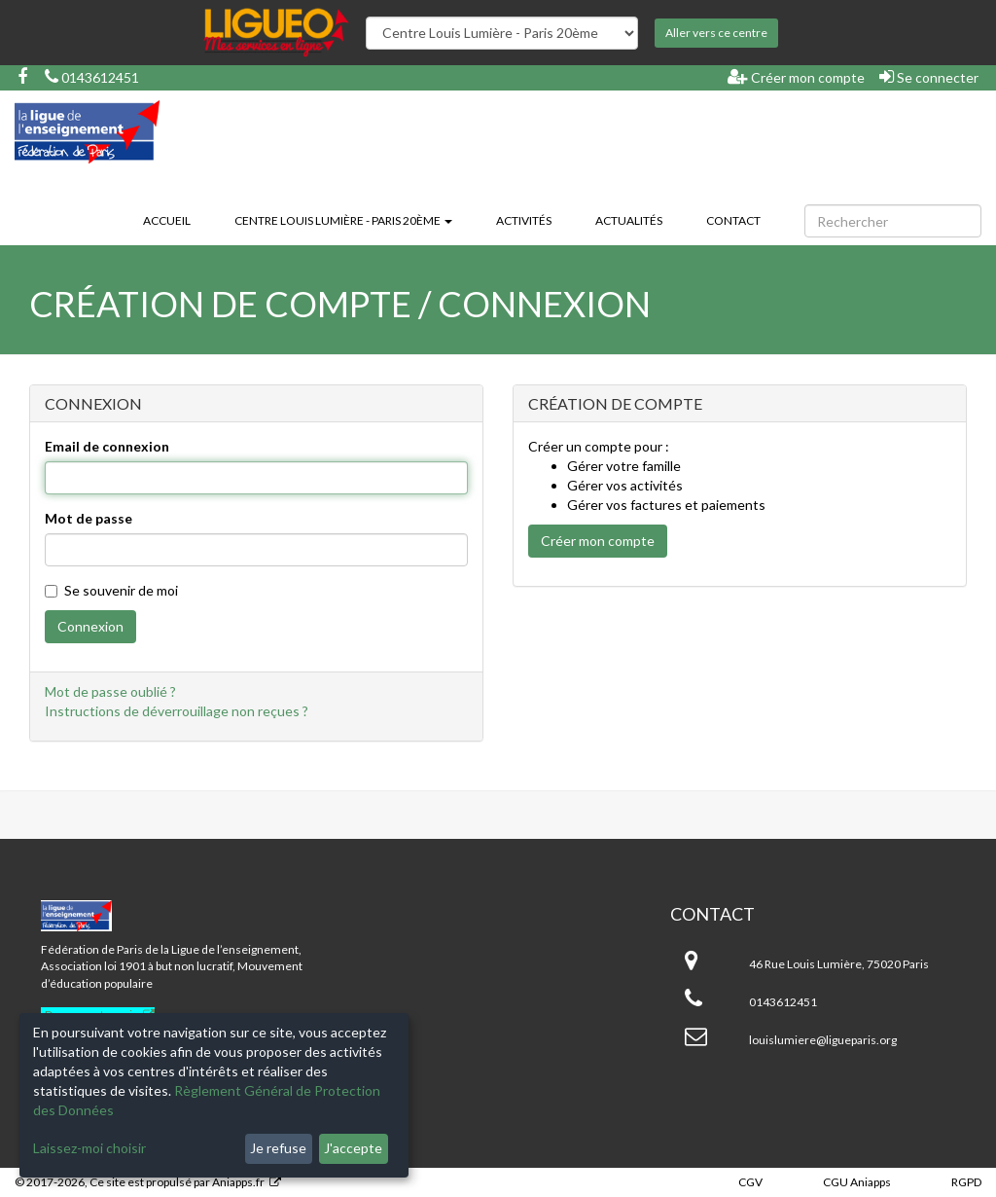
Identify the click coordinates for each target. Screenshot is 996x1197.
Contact (733, 220)
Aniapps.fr (238, 1182)
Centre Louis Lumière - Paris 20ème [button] (343, 220)
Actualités (628, 220)
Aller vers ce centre (716, 32)
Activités (523, 220)
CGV (750, 1182)
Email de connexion (107, 446)
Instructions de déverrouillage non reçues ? (176, 711)
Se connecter (928, 77)
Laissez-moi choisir (89, 1148)
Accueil (167, 220)
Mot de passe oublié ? (110, 691)
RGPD (966, 1182)
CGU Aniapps (857, 1182)
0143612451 (92, 77)
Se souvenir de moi (111, 590)
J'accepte (353, 1148)
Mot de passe (88, 518)
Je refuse (278, 1148)
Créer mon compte (796, 77)
